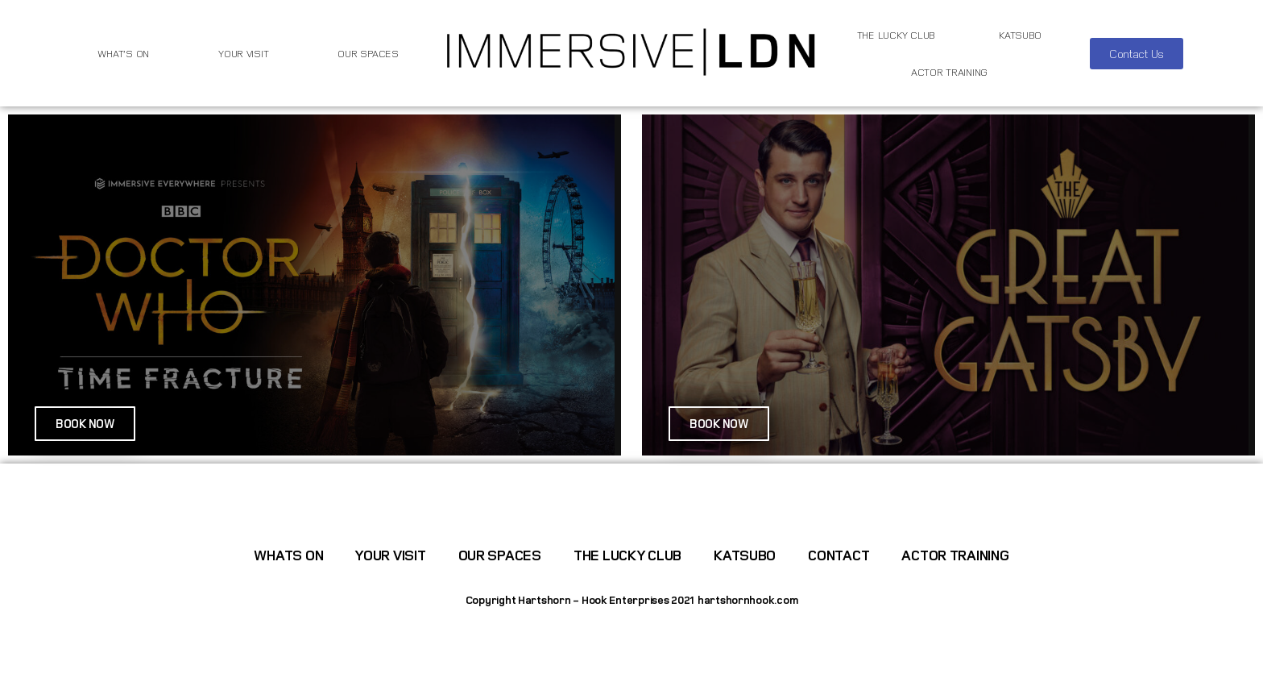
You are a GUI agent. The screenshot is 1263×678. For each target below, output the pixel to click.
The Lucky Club (896, 34)
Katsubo (1020, 34)
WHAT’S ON (123, 53)
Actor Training (949, 71)
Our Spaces (367, 53)
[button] (1136, 53)
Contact (838, 554)
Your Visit (243, 53)
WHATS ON (288, 554)
